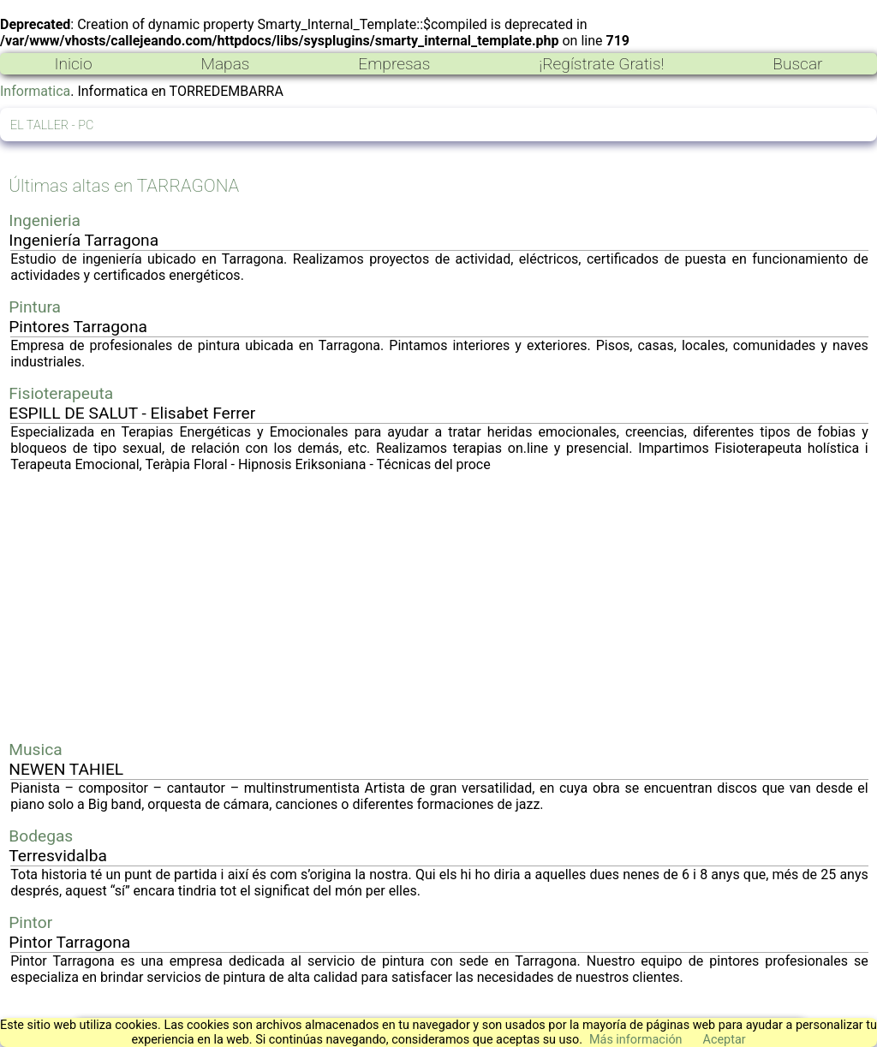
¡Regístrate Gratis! (601, 64)
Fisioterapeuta (61, 393)
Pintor (30, 922)
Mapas (224, 64)
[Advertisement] (439, 606)
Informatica (35, 91)
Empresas (394, 64)
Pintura (35, 307)
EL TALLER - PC (51, 125)
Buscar (797, 64)
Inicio (73, 64)
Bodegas (41, 836)
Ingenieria (45, 220)
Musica (35, 749)
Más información (636, 1039)
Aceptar (724, 1039)
